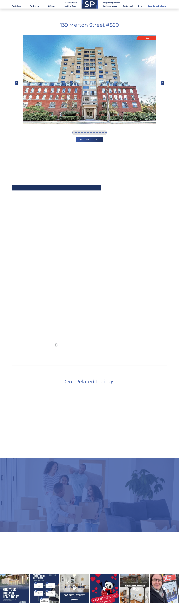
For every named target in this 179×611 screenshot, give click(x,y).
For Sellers (17, 6)
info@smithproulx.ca (111, 3)
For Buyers (35, 6)
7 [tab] (91, 132)
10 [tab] (100, 132)
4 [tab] (82, 132)
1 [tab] (73, 132)
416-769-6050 (71, 3)
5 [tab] (85, 132)
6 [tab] (88, 132)
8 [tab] (94, 132)
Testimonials (128, 6)
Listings (52, 6)
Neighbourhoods (111, 6)
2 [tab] (76, 132)
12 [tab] (106, 132)
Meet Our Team (70, 6)
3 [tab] (79, 132)
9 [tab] (97, 132)
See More (56, 345)
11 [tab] (103, 132)
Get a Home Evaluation (157, 6)
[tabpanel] (89, 79)
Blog (140, 6)
